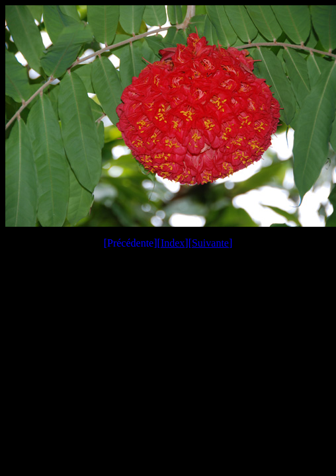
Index (173, 243)
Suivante (210, 243)
